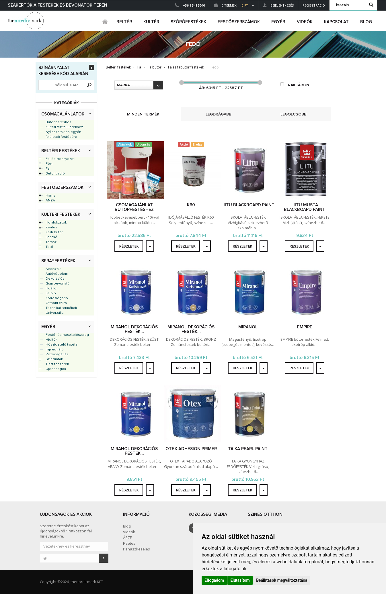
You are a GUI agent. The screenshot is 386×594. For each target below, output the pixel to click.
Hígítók (51, 340)
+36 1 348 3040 (194, 5)
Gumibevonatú (57, 283)
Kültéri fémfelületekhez (64, 127)
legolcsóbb (293, 114)
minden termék (143, 114)
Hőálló (51, 288)
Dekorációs (55, 279)
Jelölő (51, 293)
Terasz (51, 242)
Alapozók (53, 269)
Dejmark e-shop (26, 20)
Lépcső (51, 237)
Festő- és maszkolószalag (67, 335)
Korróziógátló (57, 298)
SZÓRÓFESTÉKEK (188, 22)
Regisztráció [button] (314, 5)
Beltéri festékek (60, 151)
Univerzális (55, 313)
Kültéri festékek (60, 214)
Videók (305, 22)
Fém (49, 164)
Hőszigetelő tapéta (61, 344)
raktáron (294, 85)
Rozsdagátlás (57, 354)
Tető (49, 247)
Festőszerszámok (62, 187)
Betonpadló (55, 173)
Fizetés (129, 543)
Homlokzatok (56, 222)
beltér (124, 22)
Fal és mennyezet (60, 159)
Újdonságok (56, 369)
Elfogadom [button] (214, 580)
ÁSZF (127, 537)
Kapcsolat (336, 22)
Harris (50, 195)
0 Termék (231, 5)
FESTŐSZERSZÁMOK (239, 22)
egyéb (278, 22)
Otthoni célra (56, 303)
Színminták (54, 359)
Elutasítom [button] (239, 580)
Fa (48, 168)
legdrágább (218, 114)
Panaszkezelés (136, 549)
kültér (151, 22)
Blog (366, 22)
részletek (129, 246)
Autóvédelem (57, 274)
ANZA (50, 200)
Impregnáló (55, 349)
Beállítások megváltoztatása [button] (281, 580)
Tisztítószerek (57, 364)
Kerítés (51, 227)
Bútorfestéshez (58, 122)
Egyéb (48, 327)
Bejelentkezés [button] (278, 5)
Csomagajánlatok (62, 114)
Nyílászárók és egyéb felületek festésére (63, 134)
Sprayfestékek (58, 261)
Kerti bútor (54, 232)
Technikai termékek (61, 308)
